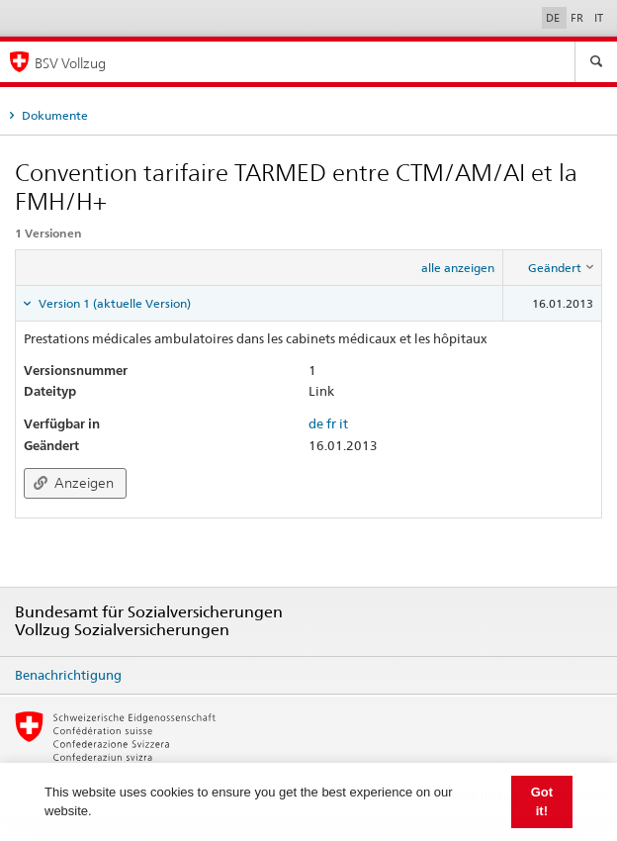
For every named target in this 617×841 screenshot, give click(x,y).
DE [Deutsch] (554, 18)
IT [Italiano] (598, 18)
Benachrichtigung (68, 675)
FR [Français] (578, 18)
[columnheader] (552, 267)
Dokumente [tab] (53, 115)
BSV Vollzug (70, 62)
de (315, 423)
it (343, 423)
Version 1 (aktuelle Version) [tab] (113, 303)
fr (331, 423)
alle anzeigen (457, 267)
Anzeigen (74, 483)
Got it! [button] (542, 802)
